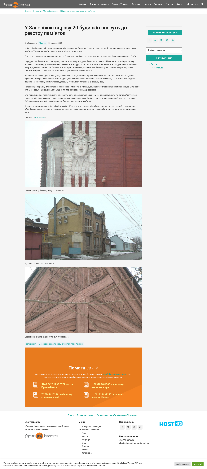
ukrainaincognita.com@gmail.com (135, 443)
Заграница (134, 4)
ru (192, 4)
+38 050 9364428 (126, 440)
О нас (179, 4)
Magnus (42, 43)
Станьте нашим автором (165, 32)
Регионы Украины (116, 4)
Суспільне (40, 117)
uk (188, 4)
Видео (84, 449)
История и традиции (94, 4)
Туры (83, 433)
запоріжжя (31, 344)
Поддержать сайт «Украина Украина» (117, 415)
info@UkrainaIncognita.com (115, 374)
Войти (154, 64)
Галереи (169, 4)
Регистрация (157, 68)
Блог (83, 443)
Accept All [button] (198, 464)
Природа (156, 4)
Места (146, 4)
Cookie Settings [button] (182, 464)
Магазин (82, 4)
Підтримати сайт (164, 58)
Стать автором (85, 415)
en (196, 4)
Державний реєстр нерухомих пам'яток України (61, 344)
